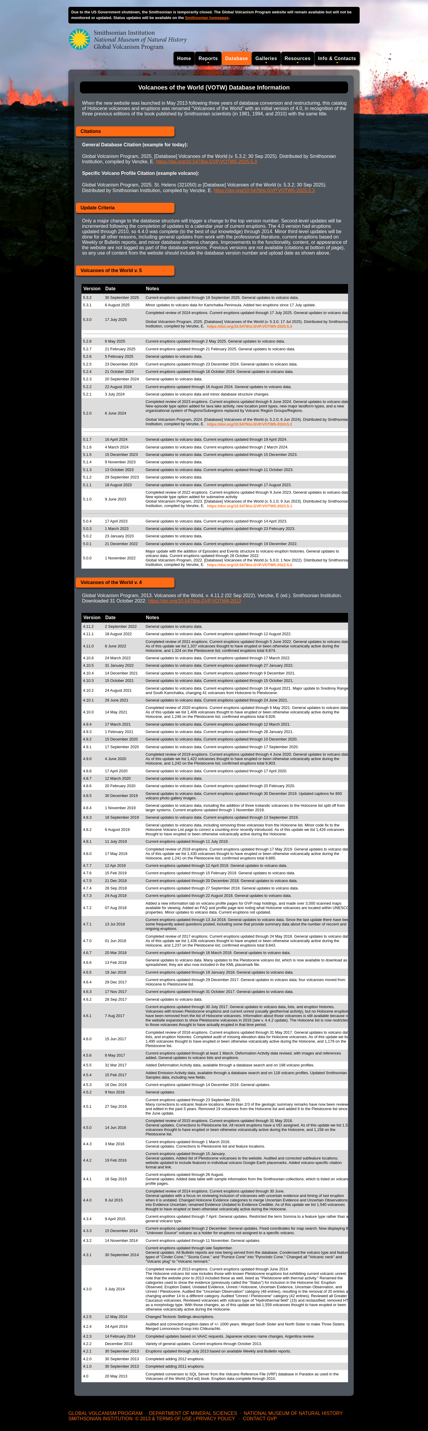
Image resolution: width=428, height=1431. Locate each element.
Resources (298, 58)
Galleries (266, 58)
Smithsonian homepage (207, 17)
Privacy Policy (215, 1418)
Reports (208, 58)
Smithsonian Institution (100, 1418)
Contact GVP (260, 1418)
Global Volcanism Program (105, 1413)
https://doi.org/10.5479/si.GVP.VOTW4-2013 (194, 600)
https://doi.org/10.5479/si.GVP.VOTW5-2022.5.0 (249, 565)
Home (184, 58)
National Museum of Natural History (293, 1413)
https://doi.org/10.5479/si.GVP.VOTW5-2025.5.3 (206, 161)
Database (236, 58)
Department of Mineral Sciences (193, 1413)
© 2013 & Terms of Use (163, 1418)
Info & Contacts (337, 58)
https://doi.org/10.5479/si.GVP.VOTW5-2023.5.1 (249, 506)
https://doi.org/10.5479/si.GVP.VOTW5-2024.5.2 (249, 424)
